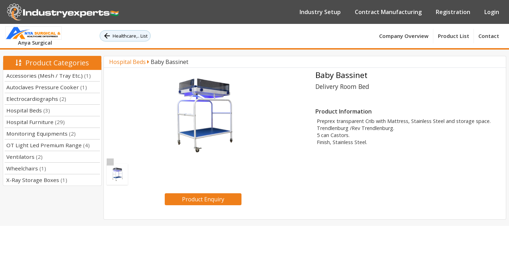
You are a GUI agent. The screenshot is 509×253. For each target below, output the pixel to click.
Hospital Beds (28, 110)
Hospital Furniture (35, 121)
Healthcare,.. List (125, 36)
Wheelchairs (26, 168)
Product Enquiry (203, 199)
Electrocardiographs (36, 98)
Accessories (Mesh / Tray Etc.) (48, 75)
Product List (453, 35)
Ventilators (24, 156)
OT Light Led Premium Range (48, 145)
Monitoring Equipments (41, 133)
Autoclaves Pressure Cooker (46, 87)
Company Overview (403, 35)
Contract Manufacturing (388, 12)
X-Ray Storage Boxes (36, 179)
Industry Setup (320, 12)
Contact (488, 35)
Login (491, 12)
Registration (453, 12)
